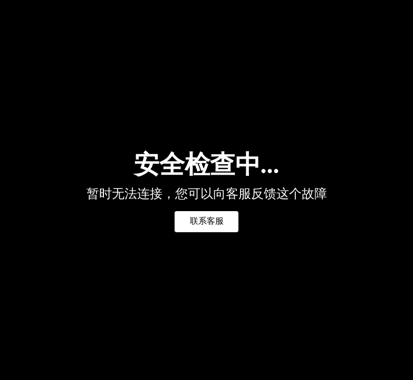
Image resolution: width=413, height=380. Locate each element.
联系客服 (207, 220)
